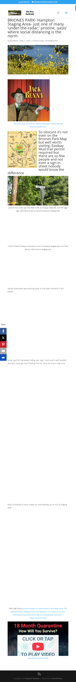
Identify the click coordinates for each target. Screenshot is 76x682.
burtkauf (14, 40)
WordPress (57, 678)
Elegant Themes (32, 678)
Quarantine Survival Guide (38, 658)
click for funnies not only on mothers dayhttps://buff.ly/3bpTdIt (38, 123)
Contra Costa (38, 40)
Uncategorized (51, 40)
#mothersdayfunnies (38, 127)
